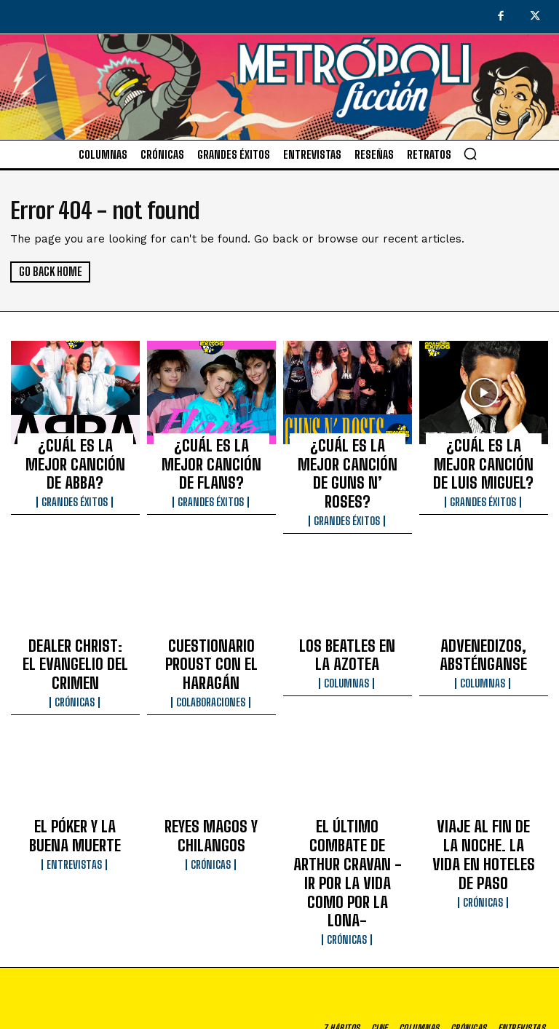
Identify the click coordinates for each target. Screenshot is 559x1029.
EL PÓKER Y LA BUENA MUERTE (75, 765)
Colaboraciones (211, 636)
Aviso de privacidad (385, 1019)
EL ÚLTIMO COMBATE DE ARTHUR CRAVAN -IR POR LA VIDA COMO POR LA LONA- (348, 778)
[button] (470, 153)
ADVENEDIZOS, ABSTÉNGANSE (483, 614)
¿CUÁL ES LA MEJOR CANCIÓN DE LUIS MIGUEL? (483, 456)
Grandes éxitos (75, 472)
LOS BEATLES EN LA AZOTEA (347, 614)
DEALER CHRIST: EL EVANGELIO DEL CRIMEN (75, 614)
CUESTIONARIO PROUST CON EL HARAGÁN (211, 614)
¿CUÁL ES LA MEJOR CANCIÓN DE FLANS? (211, 450)
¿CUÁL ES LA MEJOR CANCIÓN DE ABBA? (75, 450)
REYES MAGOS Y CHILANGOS (211, 765)
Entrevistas (75, 786)
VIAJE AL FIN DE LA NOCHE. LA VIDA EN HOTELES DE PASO (483, 771)
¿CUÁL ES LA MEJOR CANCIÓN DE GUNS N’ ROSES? (347, 456)
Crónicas (75, 636)
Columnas (347, 636)
